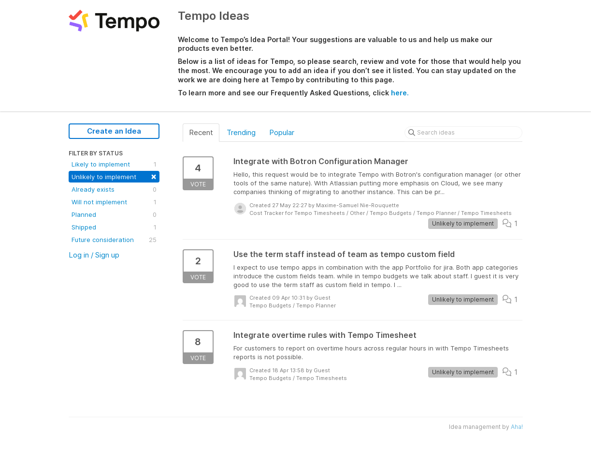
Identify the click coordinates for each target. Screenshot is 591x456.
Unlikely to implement (114, 176)
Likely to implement (114, 164)
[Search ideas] (463, 132)
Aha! (517, 426)
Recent (201, 132)
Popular (281, 132)
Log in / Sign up (94, 254)
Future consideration (114, 239)
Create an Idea (114, 131)
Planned (114, 214)
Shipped (114, 227)
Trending (241, 132)
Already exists (114, 189)
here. (400, 93)
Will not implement (114, 202)
